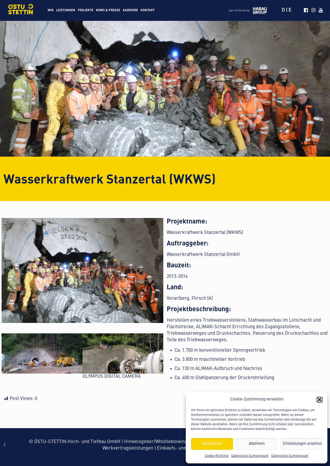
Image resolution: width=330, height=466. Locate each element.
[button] (319, 399)
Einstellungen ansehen (302, 444)
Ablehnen (257, 444)
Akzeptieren (212, 444)
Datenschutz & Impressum (250, 456)
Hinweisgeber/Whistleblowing (155, 441)
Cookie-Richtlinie (217, 456)
